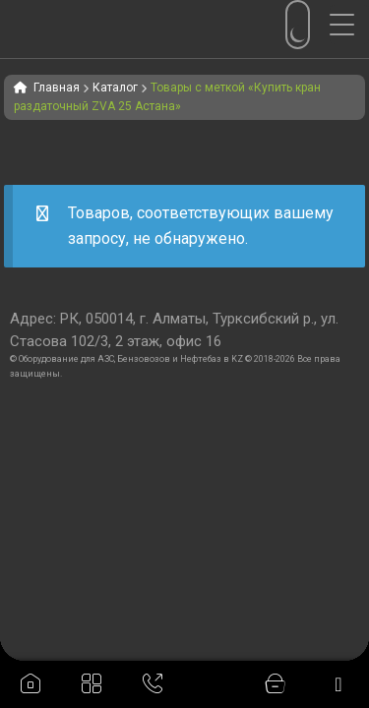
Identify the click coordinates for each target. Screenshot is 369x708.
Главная (56, 87)
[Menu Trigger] (349, 24)
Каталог (115, 87)
